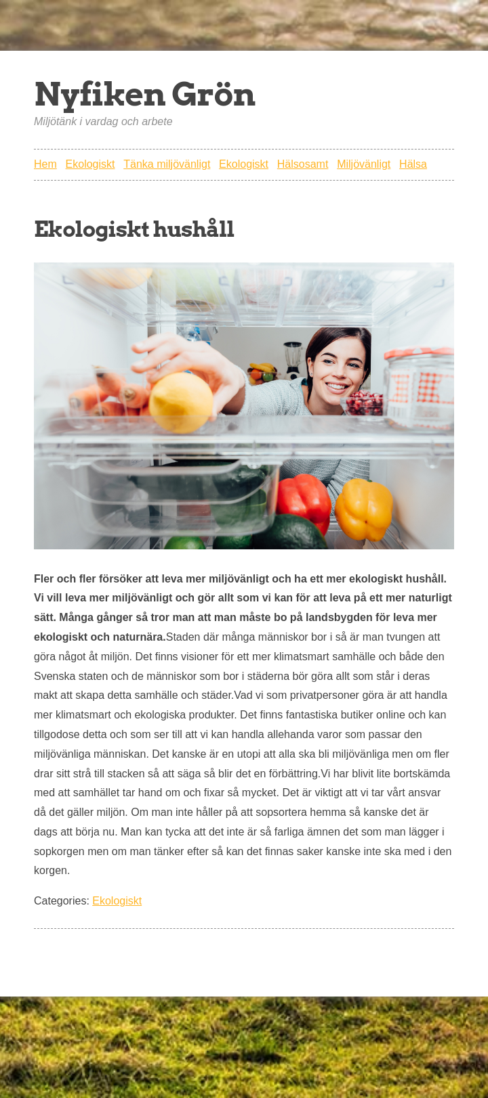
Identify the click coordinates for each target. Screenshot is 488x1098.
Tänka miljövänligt (166, 164)
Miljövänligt (363, 164)
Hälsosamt (303, 164)
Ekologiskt (90, 164)
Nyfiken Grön (145, 94)
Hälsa (413, 164)
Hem (45, 164)
